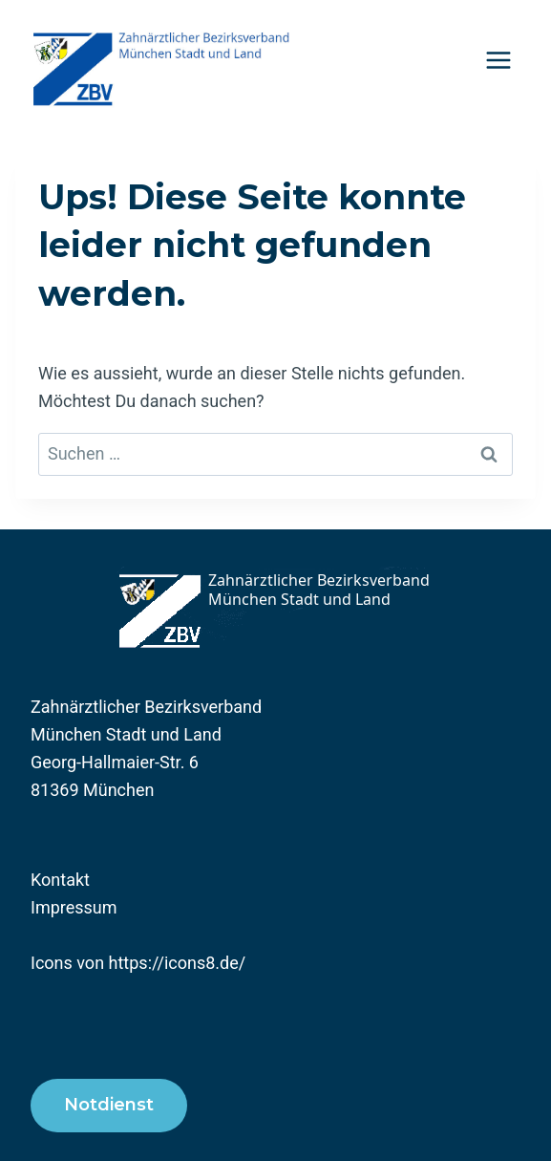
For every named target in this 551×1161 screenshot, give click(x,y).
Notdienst (109, 1104)
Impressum (74, 907)
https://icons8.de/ (177, 963)
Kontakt (60, 880)
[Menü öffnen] (498, 59)
